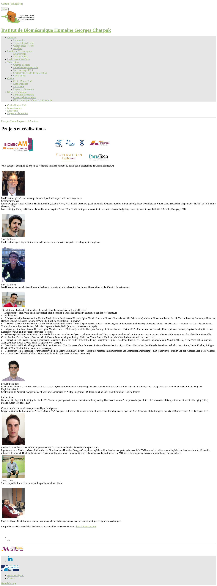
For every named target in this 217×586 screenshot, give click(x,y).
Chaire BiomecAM (22, 81)
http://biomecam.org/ (86, 526)
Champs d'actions (21, 64)
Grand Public (19, 75)
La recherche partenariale (25, 67)
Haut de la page (8, 583)
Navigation (16, 3)
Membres (17, 48)
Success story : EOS (23, 70)
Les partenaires (20, 84)
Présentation (19, 40)
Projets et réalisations (23, 89)
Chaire (10, 78)
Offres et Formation (16, 92)
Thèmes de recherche (23, 43)
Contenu (5, 3)
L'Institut (11, 37)
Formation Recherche (23, 94)
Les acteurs (18, 86)
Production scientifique (18, 59)
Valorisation (13, 62)
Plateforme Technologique (20, 51)
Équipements (19, 54)
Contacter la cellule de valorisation (30, 73)
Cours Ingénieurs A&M (24, 97)
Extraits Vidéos (20, 56)
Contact (11, 578)
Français (5, 121)
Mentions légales (15, 575)
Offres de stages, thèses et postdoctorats (32, 100)
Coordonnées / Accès (23, 45)
